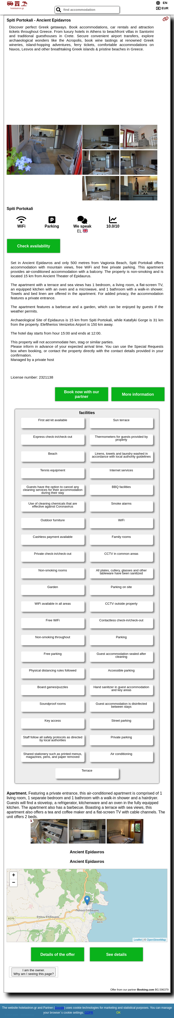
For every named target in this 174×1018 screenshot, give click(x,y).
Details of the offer (57, 954)
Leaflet (138, 939)
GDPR (89, 1012)
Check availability (33, 246)
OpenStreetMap (156, 939)
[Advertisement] (87, 88)
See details (116, 954)
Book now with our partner (81, 394)
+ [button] (13, 875)
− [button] (13, 883)
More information (138, 394)
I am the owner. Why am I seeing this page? (33, 972)
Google (59, 1007)
